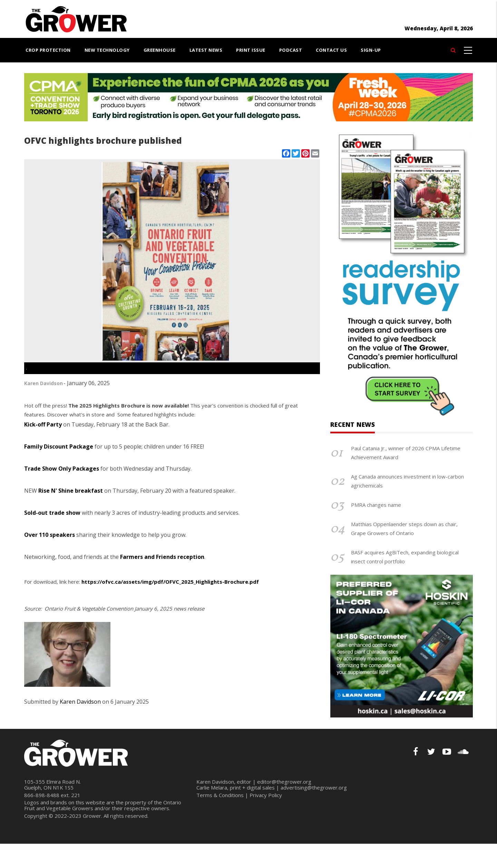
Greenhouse (160, 50)
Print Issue (250, 50)
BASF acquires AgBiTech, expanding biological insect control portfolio (405, 557)
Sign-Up (371, 50)
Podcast (290, 50)
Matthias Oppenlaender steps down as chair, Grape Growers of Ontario (404, 528)
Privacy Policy (266, 795)
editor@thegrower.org (284, 781)
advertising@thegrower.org (314, 787)
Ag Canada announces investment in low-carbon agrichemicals (407, 481)
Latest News (206, 50)
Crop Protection (48, 50)
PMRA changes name (376, 504)
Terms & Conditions (220, 795)
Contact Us (331, 50)
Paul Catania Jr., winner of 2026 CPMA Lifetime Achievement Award (405, 453)
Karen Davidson (43, 383)
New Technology (107, 50)
